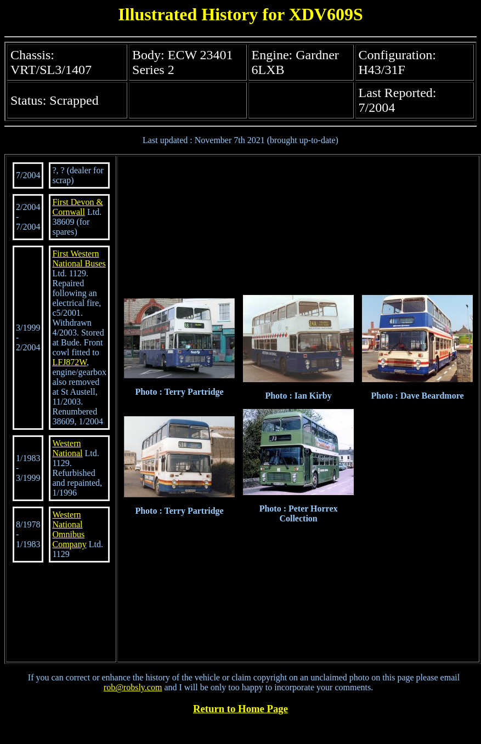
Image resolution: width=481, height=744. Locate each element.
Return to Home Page (240, 708)
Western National (67, 448)
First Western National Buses (78, 258)
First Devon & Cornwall (77, 207)
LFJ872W (69, 362)
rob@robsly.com (133, 687)
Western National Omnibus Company (69, 529)
